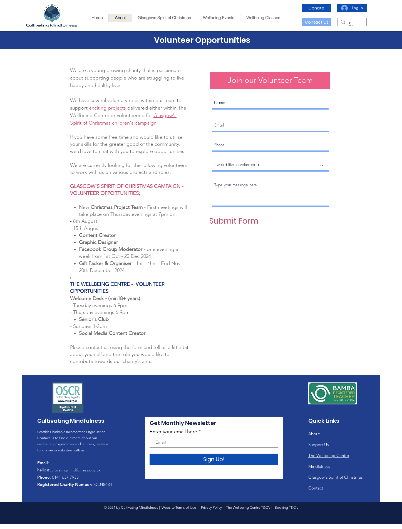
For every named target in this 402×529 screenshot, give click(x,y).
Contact (315, 488)
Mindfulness (319, 466)
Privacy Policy (212, 507)
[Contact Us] (316, 22)
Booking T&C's (286, 507)
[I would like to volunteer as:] (270, 165)
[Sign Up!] (214, 459)
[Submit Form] (234, 221)
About (314, 433)
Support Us (318, 444)
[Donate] (316, 8)
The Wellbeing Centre (328, 455)
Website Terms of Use (179, 507)
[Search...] (352, 24)
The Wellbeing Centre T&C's (248, 507)
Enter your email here (173, 431)
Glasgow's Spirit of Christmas (335, 477)
